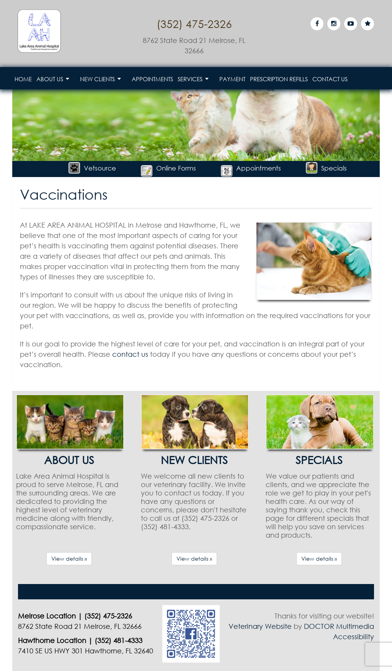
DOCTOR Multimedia (339, 626)
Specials (326, 168)
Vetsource (92, 168)
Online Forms (168, 168)
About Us (49, 79)
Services (190, 79)
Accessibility (353, 636)
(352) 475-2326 (194, 23)
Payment (232, 79)
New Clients (97, 79)
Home (23, 79)
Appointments (152, 79)
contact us (130, 354)
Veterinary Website (260, 626)
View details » (69, 558)
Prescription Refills (279, 79)
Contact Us (330, 79)
